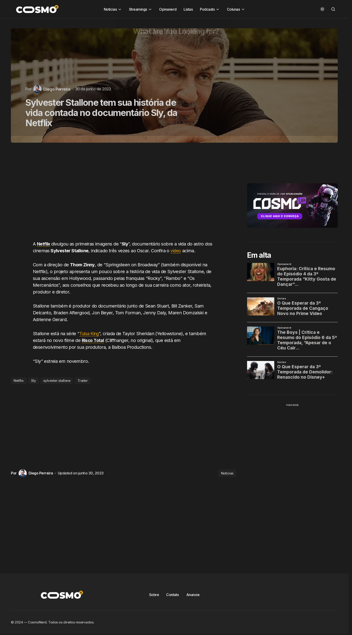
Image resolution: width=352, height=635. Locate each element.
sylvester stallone (56, 380)
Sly (33, 380)
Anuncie (193, 594)
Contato (172, 594)
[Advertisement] (125, 194)
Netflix (19, 380)
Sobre (154, 594)
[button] (322, 9)
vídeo (176, 250)
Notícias (227, 473)
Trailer (82, 380)
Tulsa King (89, 333)
